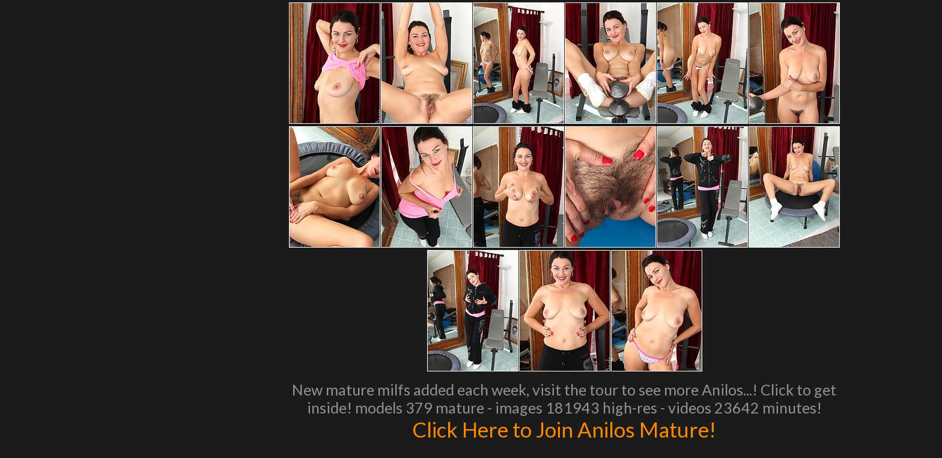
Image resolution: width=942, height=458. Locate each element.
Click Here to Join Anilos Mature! (564, 429)
